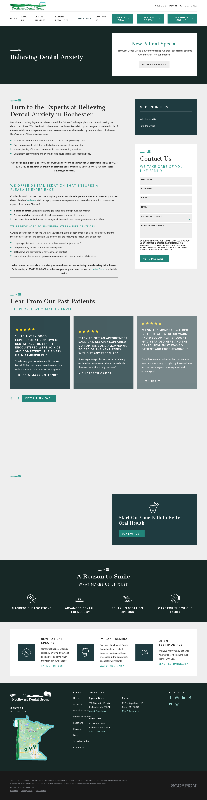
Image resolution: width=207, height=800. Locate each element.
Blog (75, 650)
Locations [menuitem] (84, 18)
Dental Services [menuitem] (40, 19)
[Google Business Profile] (176, 619)
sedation (31, 200)
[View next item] (18, 398)
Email (144, 207)
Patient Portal (152, 19)
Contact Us (78, 662)
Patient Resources (82, 631)
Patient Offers (154, 64)
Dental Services (81, 625)
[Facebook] (170, 612)
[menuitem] (166, 119)
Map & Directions (97, 626)
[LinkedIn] (183, 612)
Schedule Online (81, 656)
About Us (77, 619)
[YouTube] (170, 619)
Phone (144, 198)
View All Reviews (38, 398)
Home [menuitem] (13, 18)
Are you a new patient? (153, 216)
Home (76, 613)
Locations (78, 638)
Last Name (146, 189)
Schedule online (183, 19)
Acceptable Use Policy (160, 250)
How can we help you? (152, 225)
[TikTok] (189, 612)
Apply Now (123, 19)
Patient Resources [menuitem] (61, 19)
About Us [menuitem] (25, 19)
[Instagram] (176, 612)
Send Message (154, 258)
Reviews (77, 644)
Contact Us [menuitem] (101, 19)
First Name (146, 179)
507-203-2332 (188, 6)
